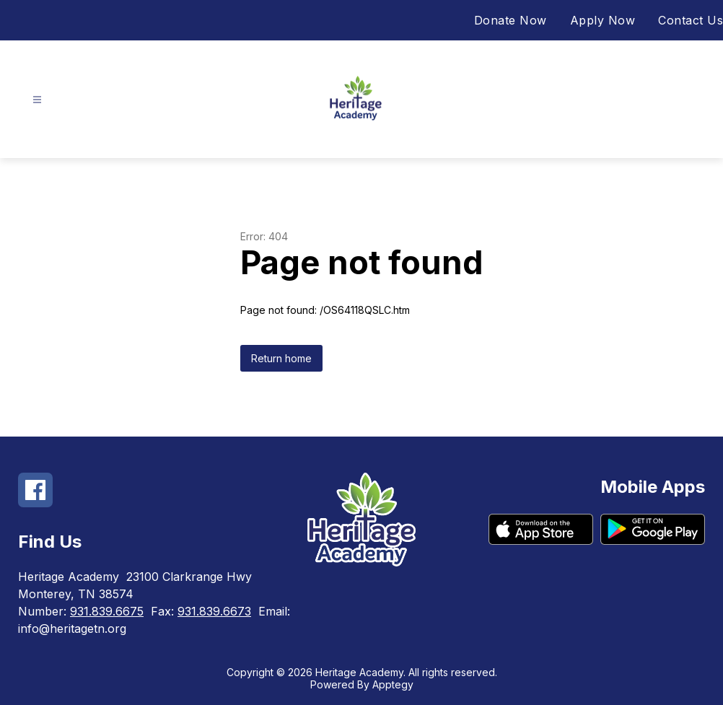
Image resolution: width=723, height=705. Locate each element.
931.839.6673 (214, 611)
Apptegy (392, 684)
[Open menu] (37, 100)
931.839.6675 (107, 611)
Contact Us (690, 20)
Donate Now (510, 20)
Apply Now (603, 20)
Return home (281, 358)
